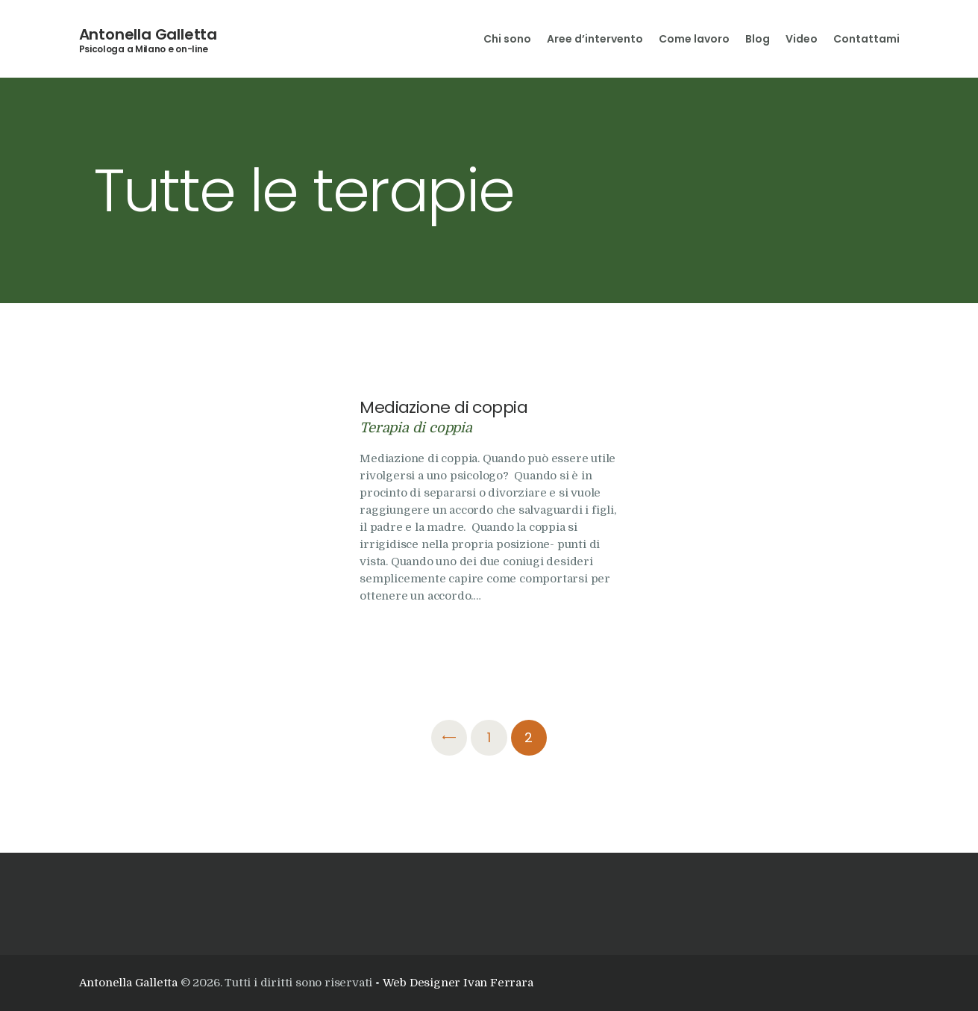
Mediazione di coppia (443, 407)
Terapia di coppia (416, 427)
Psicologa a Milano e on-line (144, 49)
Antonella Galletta (148, 34)
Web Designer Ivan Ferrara (458, 982)
